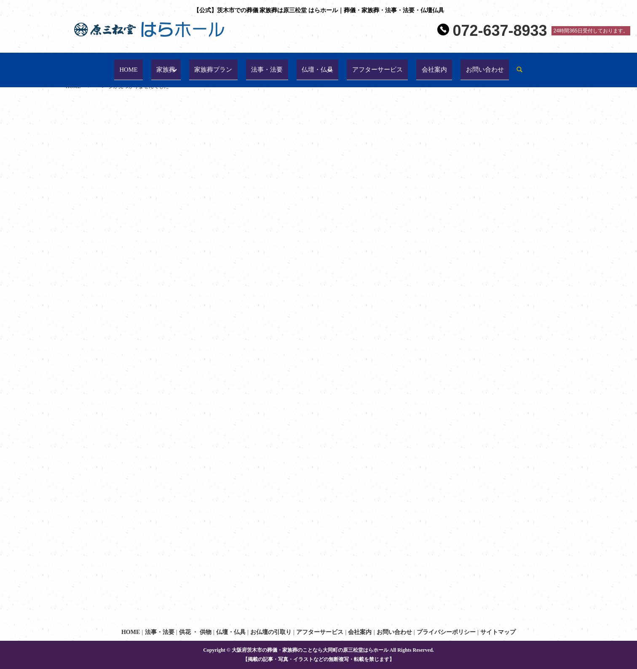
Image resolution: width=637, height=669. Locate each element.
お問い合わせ (485, 65)
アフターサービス (375, 65)
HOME (126, 65)
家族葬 (160, 65)
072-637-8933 (499, 30)
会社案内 (434, 65)
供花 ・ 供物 (195, 632)
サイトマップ (498, 632)
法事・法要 (262, 65)
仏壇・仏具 (312, 65)
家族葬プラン (207, 65)
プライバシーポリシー (446, 632)
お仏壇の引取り (271, 632)
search (520, 66)
